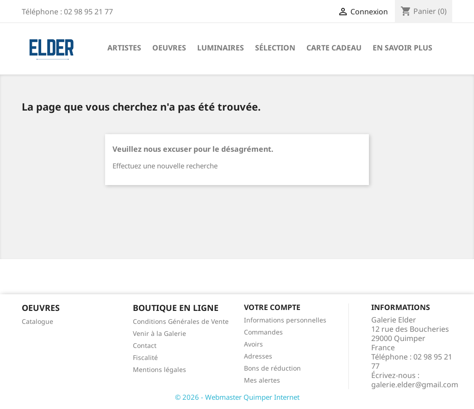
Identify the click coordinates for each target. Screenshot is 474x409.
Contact (144, 345)
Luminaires (220, 48)
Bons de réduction (272, 368)
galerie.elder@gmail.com (414, 384)
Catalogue (37, 321)
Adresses (258, 356)
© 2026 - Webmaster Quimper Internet (237, 397)
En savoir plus (402, 48)
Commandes (263, 332)
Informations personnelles (285, 320)
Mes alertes (262, 380)
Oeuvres (169, 48)
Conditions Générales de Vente (181, 321)
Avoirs (253, 344)
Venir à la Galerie (159, 333)
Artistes (124, 48)
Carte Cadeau (334, 48)
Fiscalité (145, 357)
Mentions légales (159, 369)
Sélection (275, 48)
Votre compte (272, 307)
